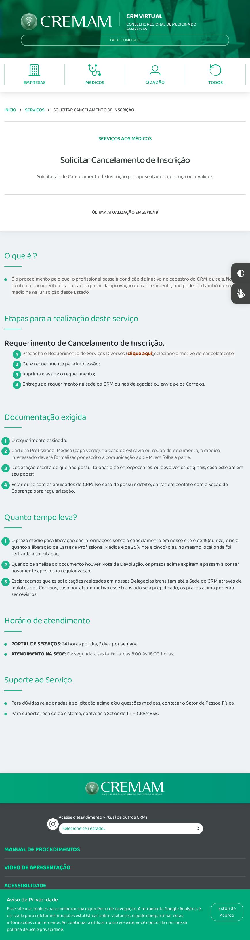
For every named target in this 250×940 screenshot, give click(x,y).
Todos (215, 75)
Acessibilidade (25, 885)
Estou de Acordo (227, 912)
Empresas (34, 75)
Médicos (94, 75)
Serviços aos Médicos (125, 138)
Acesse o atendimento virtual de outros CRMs (103, 817)
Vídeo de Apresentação (37, 867)
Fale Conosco (125, 40)
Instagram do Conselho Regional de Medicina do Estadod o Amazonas (53, 824)
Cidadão (155, 75)
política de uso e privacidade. (35, 929)
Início (10, 110)
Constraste (240, 273)
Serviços (34, 110)
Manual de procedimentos (42, 849)
